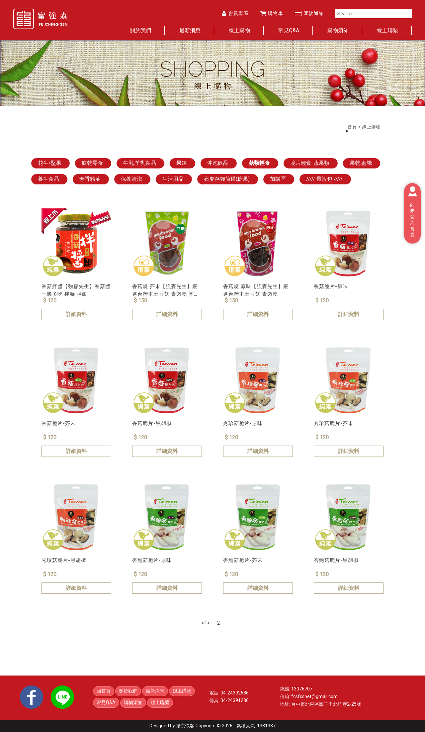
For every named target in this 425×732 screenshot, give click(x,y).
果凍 (181, 163)
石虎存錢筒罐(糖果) (227, 179)
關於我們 (140, 30)
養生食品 (48, 179)
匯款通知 (309, 13)
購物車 (272, 13)
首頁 (352, 126)
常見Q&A (288, 30)
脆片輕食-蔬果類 (309, 163)
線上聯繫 (387, 30)
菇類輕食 (259, 163)
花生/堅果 (49, 163)
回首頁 (104, 690)
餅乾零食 (92, 163)
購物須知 (338, 30)
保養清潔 (131, 179)
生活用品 (173, 179)
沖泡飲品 (217, 163)
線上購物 (239, 30)
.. (234, 725)
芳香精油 (90, 179)
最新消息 (190, 30)
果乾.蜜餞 (361, 163)
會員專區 (235, 13)
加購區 (278, 179)
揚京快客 (185, 725)
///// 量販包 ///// (324, 179)
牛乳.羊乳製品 (139, 163)
